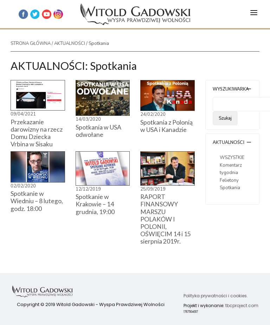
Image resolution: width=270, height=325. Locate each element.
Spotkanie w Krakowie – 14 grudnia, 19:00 (95, 204)
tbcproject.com (241, 306)
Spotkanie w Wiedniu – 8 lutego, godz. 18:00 (37, 201)
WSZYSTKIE (232, 157)
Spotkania (230, 188)
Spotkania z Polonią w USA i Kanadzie (166, 126)
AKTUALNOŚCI (69, 43)
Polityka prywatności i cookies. (216, 296)
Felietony (229, 180)
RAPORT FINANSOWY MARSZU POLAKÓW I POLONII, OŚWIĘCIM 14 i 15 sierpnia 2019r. (165, 219)
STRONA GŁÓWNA (31, 43)
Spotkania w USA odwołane (98, 131)
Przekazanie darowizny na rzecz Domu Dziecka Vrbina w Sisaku (37, 133)
